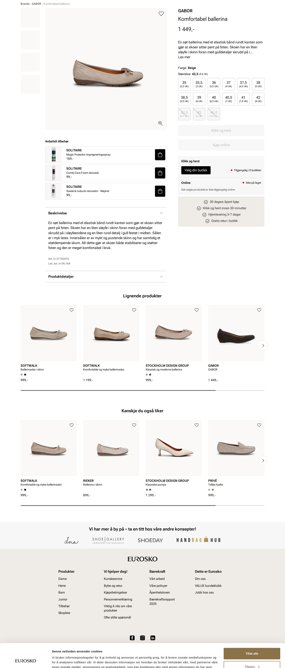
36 (214, 114)
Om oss (200, 606)
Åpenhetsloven (159, 620)
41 (243, 129)
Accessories (85, 26)
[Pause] (261, 3)
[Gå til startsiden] (38, 14)
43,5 (214, 144)
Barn (51, 26)
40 (214, 129)
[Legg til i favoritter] (161, 44)
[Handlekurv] (258, 14)
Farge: (187, 98)
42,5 (184, 144)
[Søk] (173, 14)
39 (199, 129)
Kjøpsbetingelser (115, 620)
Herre (38, 26)
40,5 (228, 129)
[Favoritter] (241, 14)
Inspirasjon (223, 26)
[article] (49, 369)
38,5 (184, 129)
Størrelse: (184, 104)
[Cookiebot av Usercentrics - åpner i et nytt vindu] (25, 660)
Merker (204, 26)
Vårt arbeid (157, 606)
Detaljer (57, 660)
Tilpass (252, 644)
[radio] (184, 114)
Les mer (184, 87)
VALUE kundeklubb (251, 26)
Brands (25, 34)
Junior (66, 26)
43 (199, 144)
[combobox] (128, 14)
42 (258, 129)
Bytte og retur (113, 613)
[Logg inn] (226, 14)
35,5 (199, 114)
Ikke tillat (252, 657)
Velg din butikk (196, 200)
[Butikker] (212, 14)
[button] (160, 185)
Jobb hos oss (204, 620)
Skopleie (106, 26)
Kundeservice (113, 606)
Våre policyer (158, 613)
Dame (24, 26)
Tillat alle (252, 631)
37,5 (243, 114)
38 (258, 114)
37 (228, 114)
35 (184, 114)
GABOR (36, 34)
